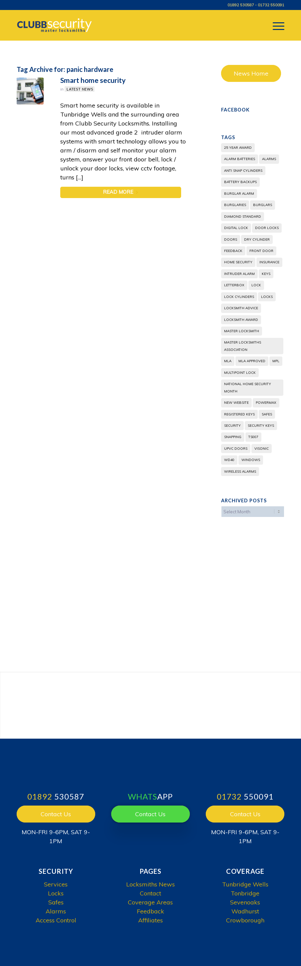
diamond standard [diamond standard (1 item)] (242, 216)
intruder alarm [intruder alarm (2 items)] (239, 274)
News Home (251, 73)
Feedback (150, 911)
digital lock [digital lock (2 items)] (236, 228)
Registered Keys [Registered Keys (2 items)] (239, 414)
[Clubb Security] (55, 25)
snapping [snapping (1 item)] (232, 437)
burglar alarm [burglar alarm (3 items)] (239, 193)
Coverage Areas (150, 902)
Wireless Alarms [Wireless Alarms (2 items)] (240, 471)
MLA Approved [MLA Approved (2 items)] (251, 361)
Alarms (56, 911)
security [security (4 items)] (232, 425)
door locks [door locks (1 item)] (267, 228)
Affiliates (150, 920)
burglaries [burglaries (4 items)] (235, 205)
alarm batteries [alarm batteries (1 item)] (239, 159)
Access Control (56, 920)
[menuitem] (275, 25)
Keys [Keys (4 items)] (266, 274)
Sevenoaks (245, 902)
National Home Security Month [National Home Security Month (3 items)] (247, 387)
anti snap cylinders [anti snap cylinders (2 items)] (243, 170)
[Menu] (275, 25)
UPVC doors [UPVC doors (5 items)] (235, 448)
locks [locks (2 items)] (267, 297)
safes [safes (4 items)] (267, 414)
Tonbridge (245, 893)
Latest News (80, 89)
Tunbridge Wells (245, 884)
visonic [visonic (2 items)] (261, 448)
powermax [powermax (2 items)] (266, 402)
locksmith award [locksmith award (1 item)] (241, 320)
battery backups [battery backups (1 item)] (240, 182)
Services (56, 884)
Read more (121, 192)
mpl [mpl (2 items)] (275, 361)
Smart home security (93, 80)
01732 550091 (271, 5)
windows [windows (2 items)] (250, 460)
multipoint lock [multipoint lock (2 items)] (240, 372)
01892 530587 (240, 5)
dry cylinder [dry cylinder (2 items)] (257, 239)
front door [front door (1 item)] (261, 251)
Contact (150, 893)
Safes (56, 902)
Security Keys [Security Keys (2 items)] (261, 425)
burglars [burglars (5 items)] (262, 205)
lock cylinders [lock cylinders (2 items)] (239, 297)
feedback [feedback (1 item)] (233, 251)
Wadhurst (245, 911)
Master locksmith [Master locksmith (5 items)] (241, 331)
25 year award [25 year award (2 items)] (238, 147)
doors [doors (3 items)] (230, 239)
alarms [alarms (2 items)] (269, 159)
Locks (56, 893)
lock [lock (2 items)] (256, 285)
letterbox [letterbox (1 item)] (234, 285)
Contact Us (56, 814)
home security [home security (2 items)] (238, 262)
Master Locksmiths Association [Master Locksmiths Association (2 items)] (242, 346)
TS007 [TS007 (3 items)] (253, 437)
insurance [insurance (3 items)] (269, 262)
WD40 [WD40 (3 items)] (229, 460)
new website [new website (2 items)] (236, 402)
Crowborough (245, 920)
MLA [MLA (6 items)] (227, 361)
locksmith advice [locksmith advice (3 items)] (241, 308)
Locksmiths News (150, 884)
